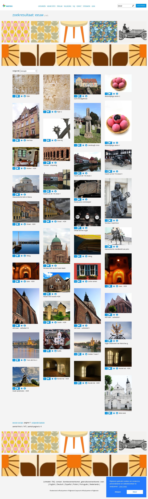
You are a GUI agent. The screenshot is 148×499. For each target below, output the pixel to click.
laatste (42, 422)
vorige (20, 422)
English (52, 484)
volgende (35, 422)
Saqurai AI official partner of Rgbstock (86, 490)
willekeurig (67, 6)
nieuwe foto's (51, 6)
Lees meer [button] (123, 486)
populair (59, 6)
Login (93, 6)
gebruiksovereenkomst (90, 482)
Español (68, 484)
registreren (141, 6)
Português (84, 484)
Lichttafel (47, 482)
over (102, 482)
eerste (15, 422)
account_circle (24, 96)
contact (79, 6)
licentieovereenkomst (71, 482)
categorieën (42, 6)
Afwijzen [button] (118, 492)
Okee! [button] (135, 492)
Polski (75, 484)
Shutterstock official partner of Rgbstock (62, 490)
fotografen (86, 6)
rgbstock (7, 6)
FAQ (74, 6)
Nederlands (94, 484)
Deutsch (60, 484)
